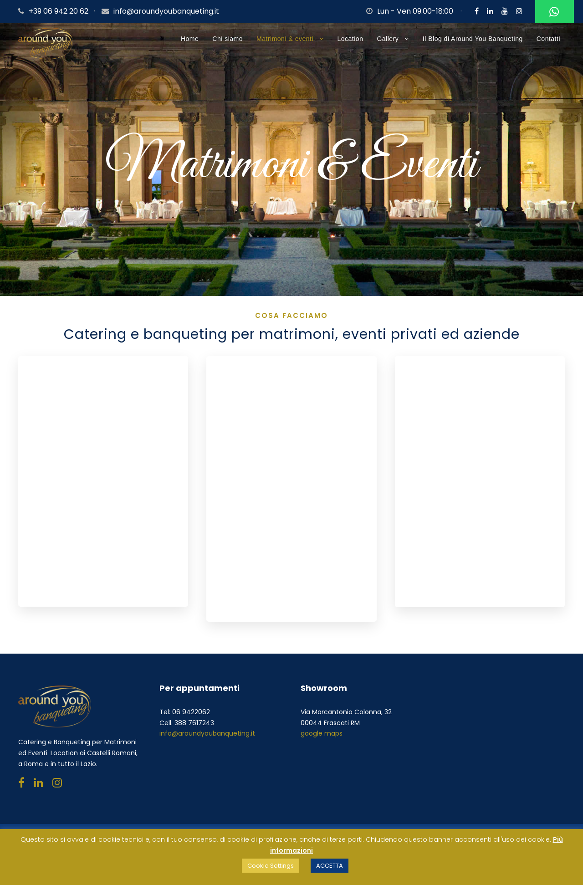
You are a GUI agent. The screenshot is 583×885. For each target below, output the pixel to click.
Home (190, 38)
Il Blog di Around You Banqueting (473, 38)
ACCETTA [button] (329, 865)
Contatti (548, 38)
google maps (322, 733)
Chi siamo (227, 38)
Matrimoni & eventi (284, 38)
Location (350, 38)
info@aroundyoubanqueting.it (166, 11)
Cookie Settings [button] (270, 865)
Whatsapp (553, 12)
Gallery (388, 38)
